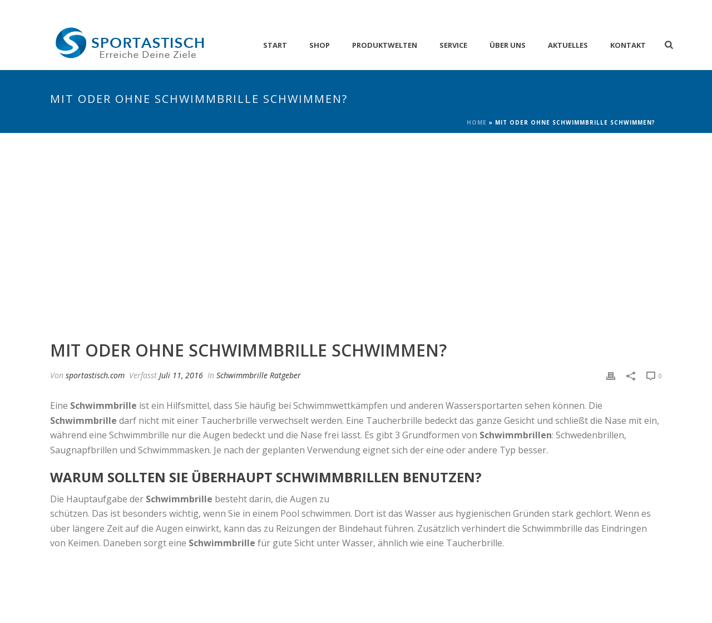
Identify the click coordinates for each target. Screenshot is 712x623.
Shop (319, 45)
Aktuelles (568, 45)
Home (477, 122)
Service (453, 45)
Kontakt (628, 45)
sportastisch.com (95, 375)
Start (275, 45)
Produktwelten (384, 45)
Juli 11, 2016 (181, 375)
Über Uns (508, 45)
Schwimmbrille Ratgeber (258, 375)
